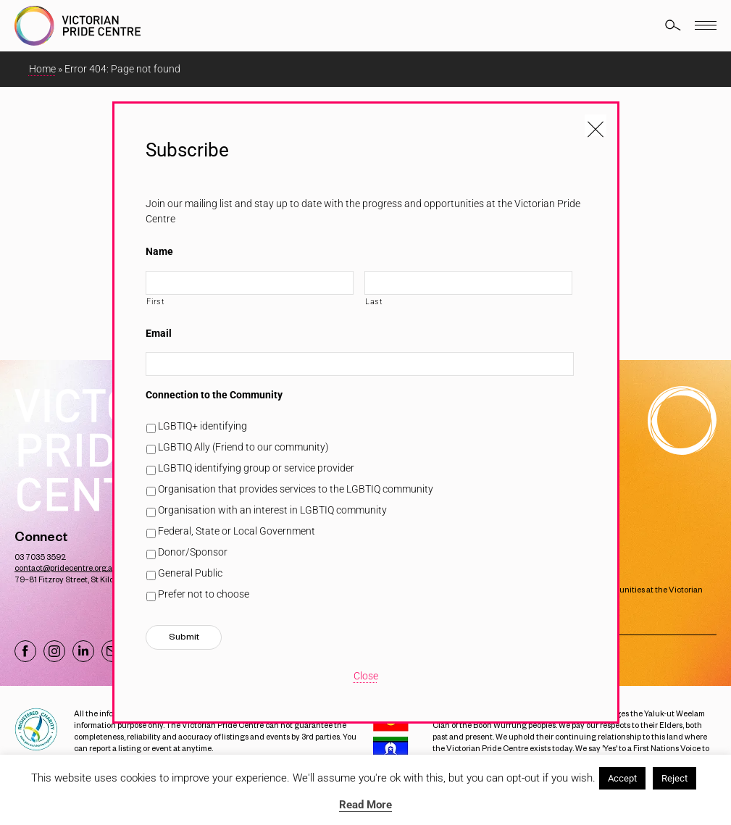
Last (374, 301)
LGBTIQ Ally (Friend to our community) (243, 447)
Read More (365, 804)
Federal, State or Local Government (236, 531)
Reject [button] (674, 778)
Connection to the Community (214, 395)
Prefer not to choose (203, 594)
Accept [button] (622, 778)
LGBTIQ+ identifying (202, 426)
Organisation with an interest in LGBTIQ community (272, 510)
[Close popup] (595, 125)
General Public (190, 573)
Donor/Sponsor (192, 552)
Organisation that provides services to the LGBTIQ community (295, 489)
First (155, 301)
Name (159, 251)
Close (366, 676)
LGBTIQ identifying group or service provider (256, 468)
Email (159, 333)
